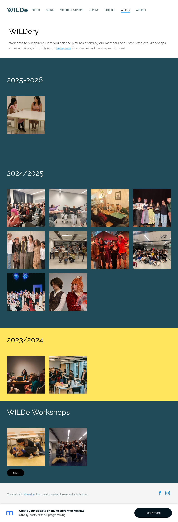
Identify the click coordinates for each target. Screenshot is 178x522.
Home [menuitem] (36, 9)
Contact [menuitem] (141, 9)
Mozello (29, 494)
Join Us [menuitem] (94, 9)
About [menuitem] (50, 9)
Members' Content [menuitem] (71, 9)
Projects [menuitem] (109, 9)
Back (15, 472)
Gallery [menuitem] (125, 9)
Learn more (153, 513)
